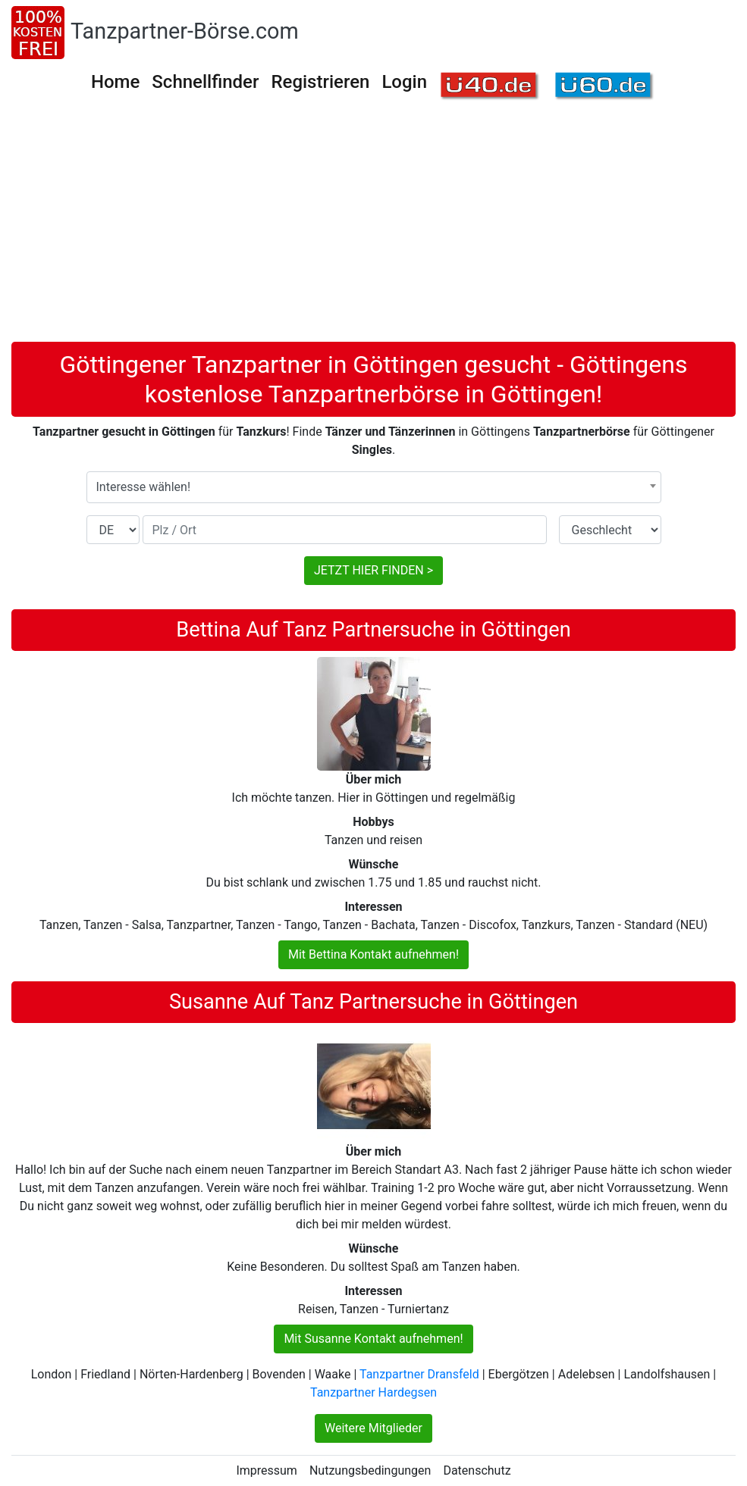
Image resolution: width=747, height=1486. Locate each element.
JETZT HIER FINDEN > (373, 570)
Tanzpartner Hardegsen (373, 1392)
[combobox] (373, 487)
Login (404, 81)
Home (115, 81)
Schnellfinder (205, 81)
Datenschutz (476, 1470)
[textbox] (374, 487)
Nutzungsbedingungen (370, 1470)
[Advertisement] (373, 228)
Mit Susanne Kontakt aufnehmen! (373, 1338)
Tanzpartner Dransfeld (419, 1374)
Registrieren (320, 81)
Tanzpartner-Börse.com (185, 31)
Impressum (266, 1470)
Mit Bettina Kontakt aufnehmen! (373, 954)
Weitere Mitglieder (373, 1428)
